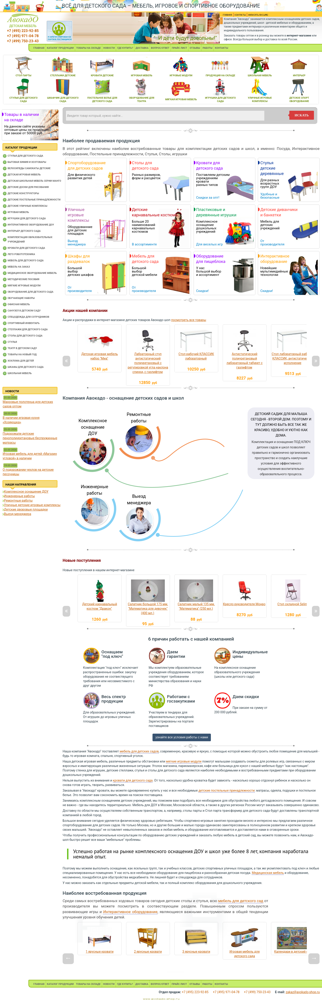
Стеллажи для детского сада (28, 329)
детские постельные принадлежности (227, 790)
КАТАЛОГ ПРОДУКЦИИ (60, 48)
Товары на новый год (22, 354)
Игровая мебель (18, 212)
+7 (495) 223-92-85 (23, 31)
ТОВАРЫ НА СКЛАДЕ (88, 48)
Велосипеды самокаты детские (29, 168)
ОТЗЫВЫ (195, 48)
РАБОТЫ (207, 48)
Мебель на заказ (19, 266)
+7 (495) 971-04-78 (23, 36)
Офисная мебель (19, 304)
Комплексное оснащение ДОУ (26, 491)
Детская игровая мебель (24, 174)
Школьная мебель (20, 373)
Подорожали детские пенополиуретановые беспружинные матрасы (30, 438)
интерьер (299, 75)
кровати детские (102, 75)
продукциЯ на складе (220, 75)
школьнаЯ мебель (260, 75)
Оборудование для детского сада (30, 291)
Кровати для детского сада (26, 248)
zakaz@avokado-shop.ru (303, 992)
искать (302, 115)
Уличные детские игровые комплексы (32, 505)
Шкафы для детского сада (26, 367)
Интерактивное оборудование (130, 911)
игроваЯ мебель (142, 75)
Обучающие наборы (21, 298)
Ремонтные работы (18, 500)
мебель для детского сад (240, 901)
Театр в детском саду (22, 348)
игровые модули (181, 75)
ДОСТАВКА (142, 48)
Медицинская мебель (268, 873)
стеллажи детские (63, 75)
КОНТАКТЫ (221, 48)
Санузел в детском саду (24, 310)
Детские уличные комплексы (27, 205)
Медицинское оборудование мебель (32, 273)
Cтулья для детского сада (25, 155)
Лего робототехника (21, 254)
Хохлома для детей (21, 360)
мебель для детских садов (139, 751)
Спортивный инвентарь (24, 323)
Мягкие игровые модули (24, 285)
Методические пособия (23, 279)
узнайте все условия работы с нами (181, 737)
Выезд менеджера (17, 514)
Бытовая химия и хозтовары (27, 162)
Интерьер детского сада (24, 231)
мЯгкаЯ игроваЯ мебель (181, 99)
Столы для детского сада (25, 335)
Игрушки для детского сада (27, 218)
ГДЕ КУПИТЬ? (125, 48)
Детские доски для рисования (28, 187)
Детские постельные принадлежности (34, 199)
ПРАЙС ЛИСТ (179, 48)
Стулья (12, 342)
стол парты (23, 75)
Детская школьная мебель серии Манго (34, 180)
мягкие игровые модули (183, 761)
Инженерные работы (19, 496)
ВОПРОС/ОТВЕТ (160, 48)
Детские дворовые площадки (26, 509)
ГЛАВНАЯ (38, 48)
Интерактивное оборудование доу (31, 224)
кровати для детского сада (133, 780)
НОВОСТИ (109, 48)
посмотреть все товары (188, 320)
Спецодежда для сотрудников (28, 316)
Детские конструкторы (23, 193)
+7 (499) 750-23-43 (23, 41)
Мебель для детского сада (26, 260)
